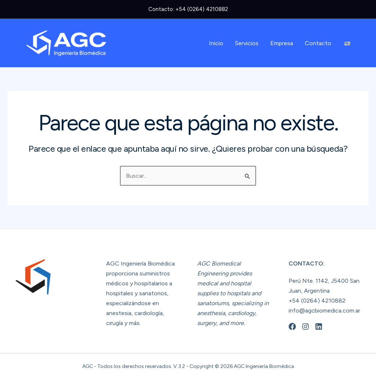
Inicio (216, 43)
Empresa (281, 43)
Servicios (246, 43)
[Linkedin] (318, 326)
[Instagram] (305, 326)
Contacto (318, 43)
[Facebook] (292, 326)
